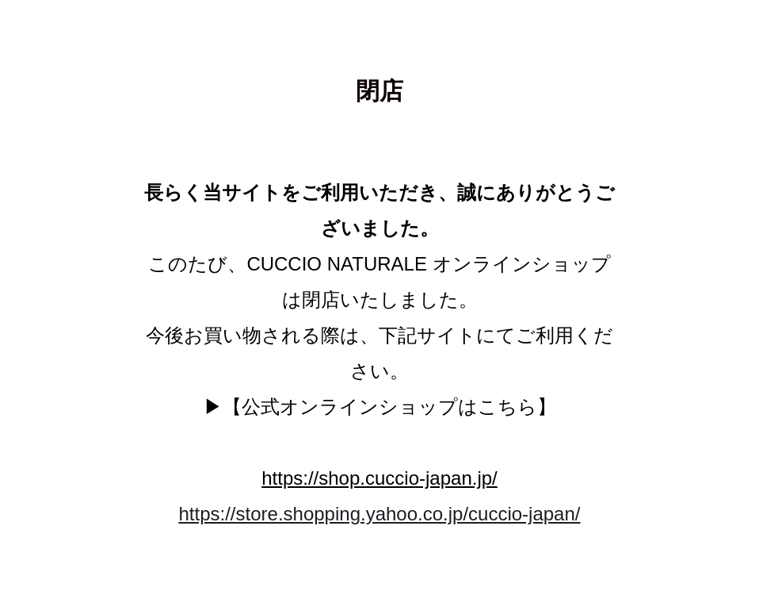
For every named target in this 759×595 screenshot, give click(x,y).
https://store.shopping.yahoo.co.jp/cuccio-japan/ (380, 513)
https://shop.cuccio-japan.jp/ (379, 478)
